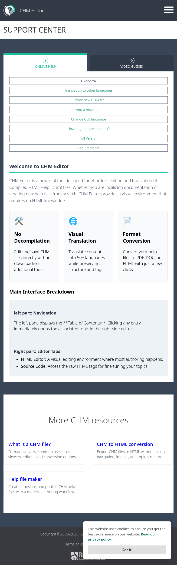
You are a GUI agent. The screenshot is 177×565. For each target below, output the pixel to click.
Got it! (127, 549)
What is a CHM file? (29, 444)
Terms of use (75, 544)
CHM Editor (32, 10)
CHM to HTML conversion (125, 444)
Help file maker (25, 479)
